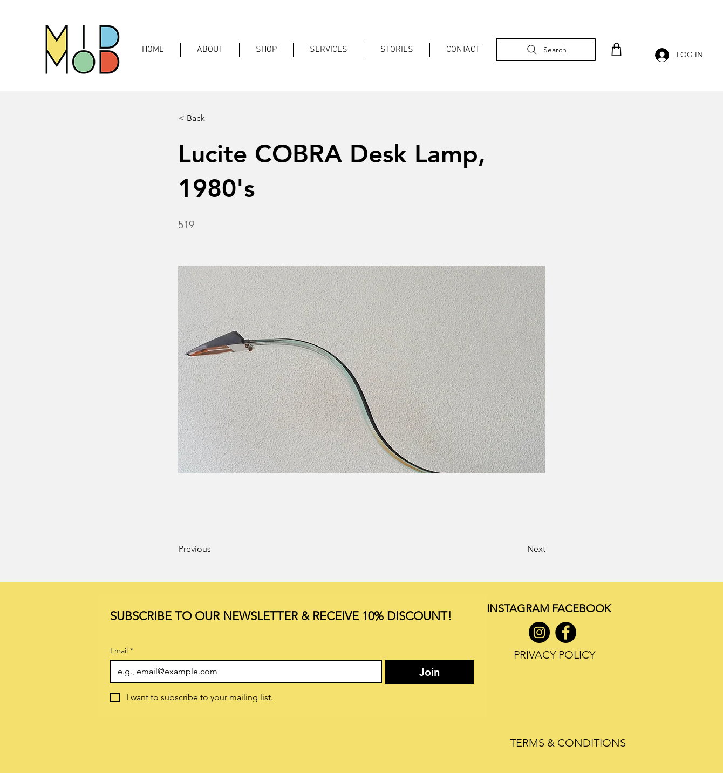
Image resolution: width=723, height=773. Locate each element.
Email (121, 650)
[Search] (546, 49)
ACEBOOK (584, 608)
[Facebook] (565, 632)
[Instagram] (539, 632)
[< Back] (214, 118)
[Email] (242, 671)
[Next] (518, 549)
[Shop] (616, 49)
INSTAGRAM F (522, 608)
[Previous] (214, 549)
